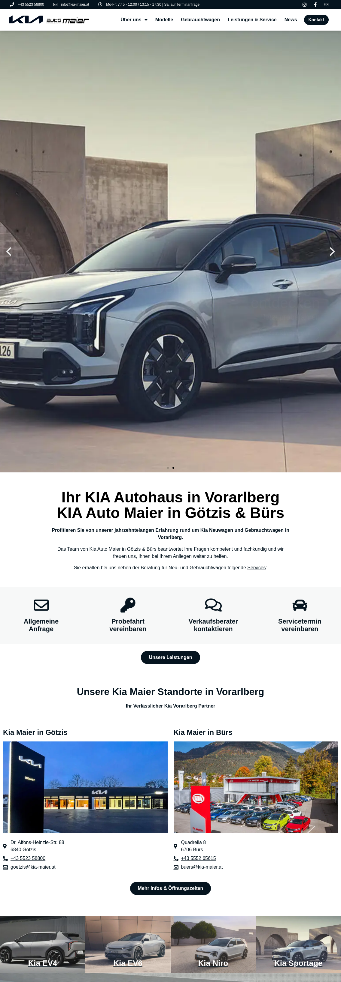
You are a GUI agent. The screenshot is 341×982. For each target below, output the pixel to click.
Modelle (164, 19)
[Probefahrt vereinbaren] (128, 604)
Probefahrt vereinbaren (127, 626)
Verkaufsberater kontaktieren (213, 626)
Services (256, 567)
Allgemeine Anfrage (41, 626)
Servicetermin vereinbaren (300, 626)
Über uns (133, 20)
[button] (8, 251)
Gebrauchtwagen (200, 19)
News (291, 19)
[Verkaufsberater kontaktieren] (213, 604)
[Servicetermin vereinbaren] (300, 604)
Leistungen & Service (252, 19)
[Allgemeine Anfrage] (41, 604)
